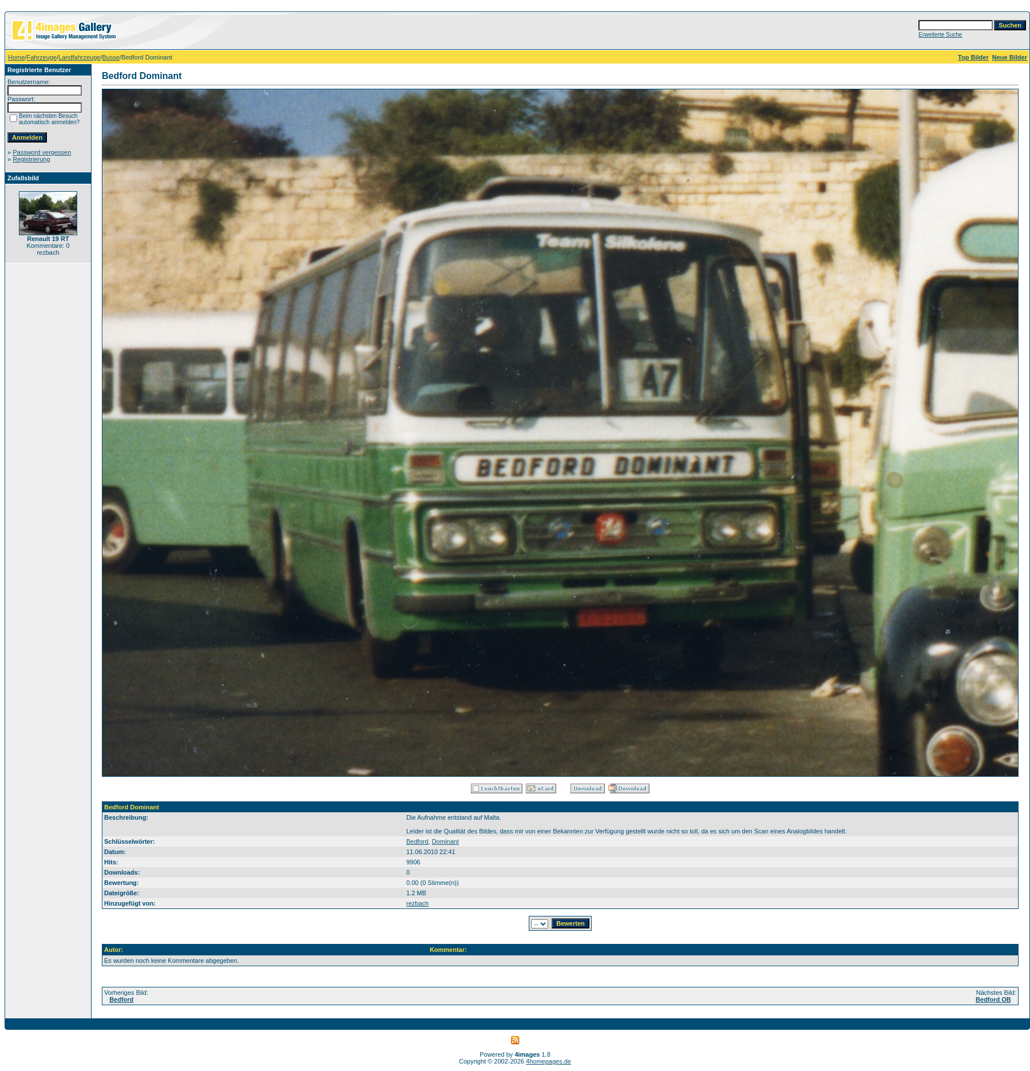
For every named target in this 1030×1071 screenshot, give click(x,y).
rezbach (417, 903)
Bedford (417, 841)
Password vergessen (42, 152)
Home (16, 57)
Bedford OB (993, 999)
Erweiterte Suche (940, 34)
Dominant (445, 841)
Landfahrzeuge (79, 57)
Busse (111, 57)
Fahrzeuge (41, 57)
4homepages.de (548, 1061)
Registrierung (31, 159)
